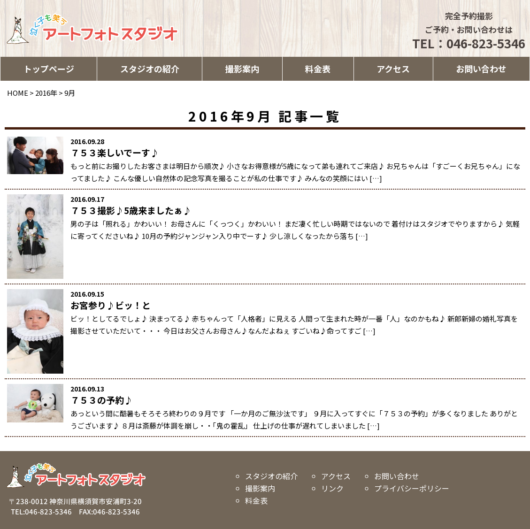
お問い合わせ (481, 68)
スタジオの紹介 (149, 68)
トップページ (48, 68)
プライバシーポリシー (411, 488)
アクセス (393, 68)
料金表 (317, 68)
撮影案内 (242, 68)
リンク (332, 488)
